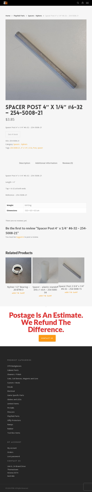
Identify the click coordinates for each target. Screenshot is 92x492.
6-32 (30, 148)
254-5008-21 (15, 148)
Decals (10, 387)
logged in (20, 237)
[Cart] (82, 2)
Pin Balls (10, 408)
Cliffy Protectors (14, 420)
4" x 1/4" (24, 148)
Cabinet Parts (13, 370)
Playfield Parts (19, 16)
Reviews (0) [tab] (68, 163)
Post (35, 148)
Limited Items (13, 403)
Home (8, 16)
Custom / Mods (13, 382)
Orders (10, 452)
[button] (87, 3)
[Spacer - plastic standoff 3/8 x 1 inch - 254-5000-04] (45, 270)
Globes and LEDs (14, 399)
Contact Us (47, 338)
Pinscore (10, 412)
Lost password (13, 456)
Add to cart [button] (18, 293)
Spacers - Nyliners (35, 16)
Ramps (10, 424)
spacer (40, 148)
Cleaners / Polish (14, 374)
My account (12, 448)
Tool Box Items (13, 433)
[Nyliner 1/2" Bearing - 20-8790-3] (18, 270)
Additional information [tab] (46, 163)
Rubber (10, 428)
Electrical (11, 391)
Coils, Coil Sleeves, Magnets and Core (22, 378)
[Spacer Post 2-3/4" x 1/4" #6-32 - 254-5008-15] (71, 270)
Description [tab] (24, 163)
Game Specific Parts (15, 395)
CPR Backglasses (14, 366)
